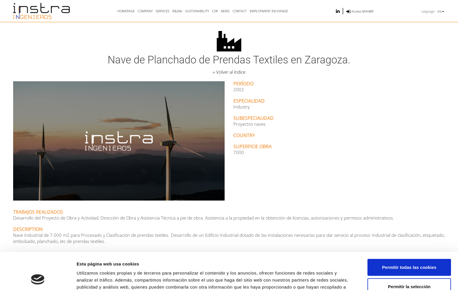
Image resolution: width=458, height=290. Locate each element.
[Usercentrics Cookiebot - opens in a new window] (37, 278)
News (225, 11)
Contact (240, 11)
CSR (215, 11)
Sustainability (197, 11)
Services (162, 11)
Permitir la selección (409, 251)
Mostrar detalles (314, 278)
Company (145, 11)
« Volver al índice (229, 72)
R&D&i (177, 11)
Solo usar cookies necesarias (409, 270)
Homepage (126, 11)
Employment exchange (269, 11)
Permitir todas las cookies (409, 232)
